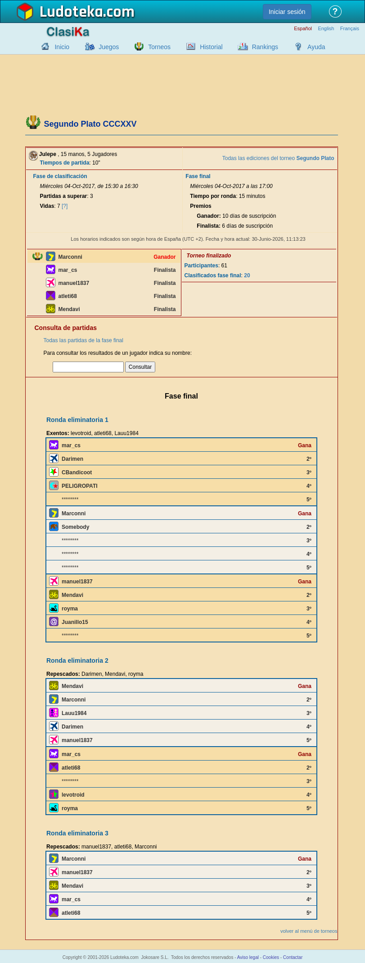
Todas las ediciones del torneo (278, 158)
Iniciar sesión (287, 11)
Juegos (109, 46)
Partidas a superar (63, 196)
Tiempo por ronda (213, 196)
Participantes (201, 265)
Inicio (61, 46)
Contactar (292, 957)
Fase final (197, 176)
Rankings (265, 46)
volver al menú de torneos (309, 931)
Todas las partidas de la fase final (83, 340)
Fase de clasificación (60, 176)
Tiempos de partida (65, 163)
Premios (200, 206)
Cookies (271, 957)
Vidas (47, 206)
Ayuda (316, 46)
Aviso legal (248, 957)
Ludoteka (71, 12)
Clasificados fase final (213, 275)
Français (349, 28)
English (326, 28)
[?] (65, 206)
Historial (211, 46)
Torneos (159, 46)
